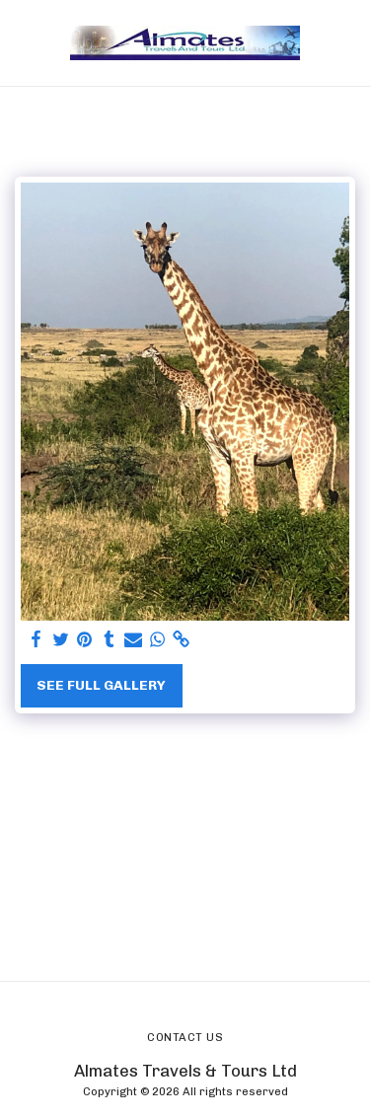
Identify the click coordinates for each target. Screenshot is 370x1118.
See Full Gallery (101, 685)
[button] (21, 42)
